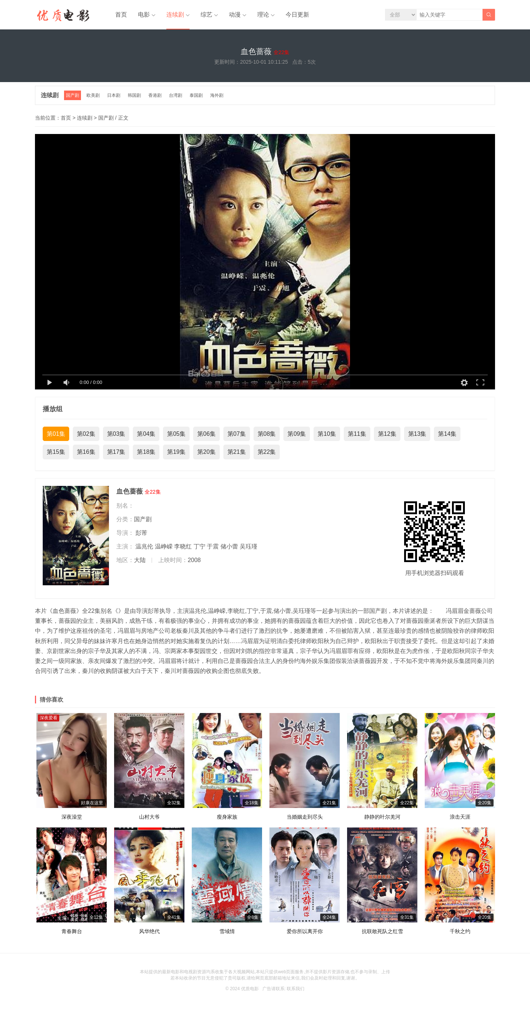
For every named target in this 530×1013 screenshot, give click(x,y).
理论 (263, 14)
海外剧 (216, 95)
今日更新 (297, 14)
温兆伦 (144, 546)
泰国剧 (196, 95)
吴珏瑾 (248, 546)
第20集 (206, 452)
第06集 (206, 434)
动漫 (235, 14)
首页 (121, 14)
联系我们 (295, 988)
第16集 (86, 452)
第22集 (267, 452)
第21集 (236, 452)
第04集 (146, 434)
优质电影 (250, 988)
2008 (194, 560)
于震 (213, 546)
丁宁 (199, 546)
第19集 (176, 452)
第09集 (296, 434)
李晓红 (183, 546)
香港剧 (155, 95)
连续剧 (175, 14)
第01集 (56, 434)
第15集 (56, 452)
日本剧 (113, 95)
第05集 (176, 434)
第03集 (116, 434)
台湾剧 (175, 95)
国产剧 (72, 95)
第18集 (146, 452)
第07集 (236, 434)
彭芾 (141, 533)
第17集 (116, 452)
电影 (144, 14)
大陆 (140, 560)
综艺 (206, 14)
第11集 (357, 434)
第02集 (86, 434)
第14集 (447, 434)
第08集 (267, 434)
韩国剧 (134, 95)
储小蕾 (229, 546)
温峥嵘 (164, 546)
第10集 (327, 434)
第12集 (387, 434)
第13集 (417, 434)
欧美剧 (93, 95)
